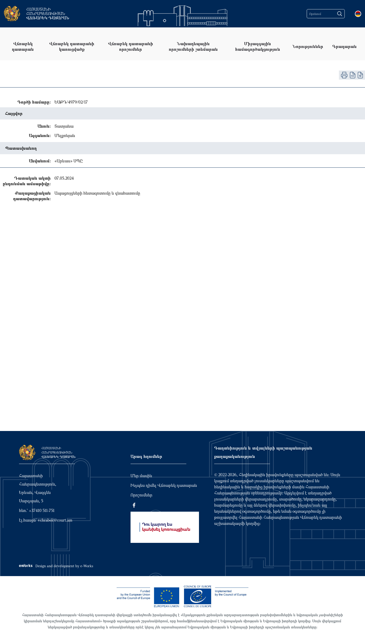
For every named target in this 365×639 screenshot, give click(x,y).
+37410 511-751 (41, 510)
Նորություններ (308, 46)
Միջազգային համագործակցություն (257, 46)
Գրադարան (344, 46)
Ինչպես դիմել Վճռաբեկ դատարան (164, 485)
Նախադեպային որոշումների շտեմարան (193, 46)
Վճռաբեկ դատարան (23, 46)
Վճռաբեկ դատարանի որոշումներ (130, 46)
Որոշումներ (141, 495)
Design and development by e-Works (56, 565)
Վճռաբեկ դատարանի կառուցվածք (71, 46)
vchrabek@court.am (55, 520)
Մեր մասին (141, 475)
